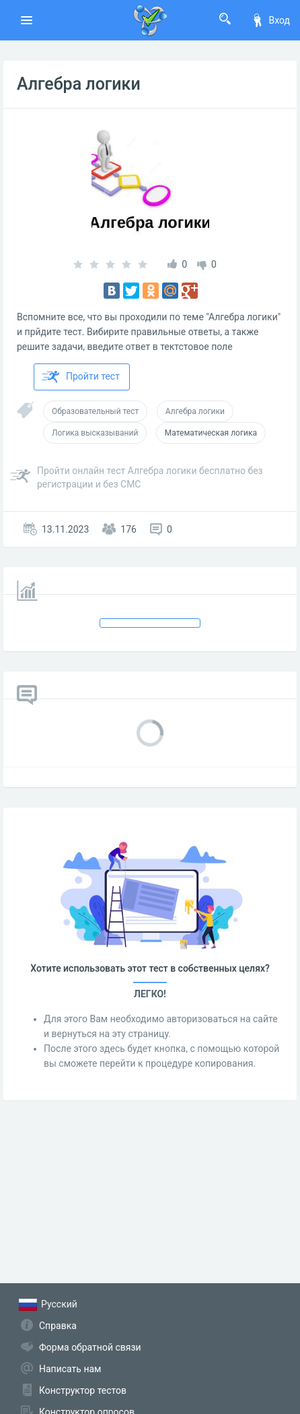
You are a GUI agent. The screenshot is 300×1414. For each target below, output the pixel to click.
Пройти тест (81, 377)
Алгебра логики (79, 84)
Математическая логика (211, 433)
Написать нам (70, 1368)
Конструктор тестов (82, 1390)
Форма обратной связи (90, 1347)
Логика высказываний (95, 433)
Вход (270, 20)
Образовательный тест (95, 411)
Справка (58, 1325)
